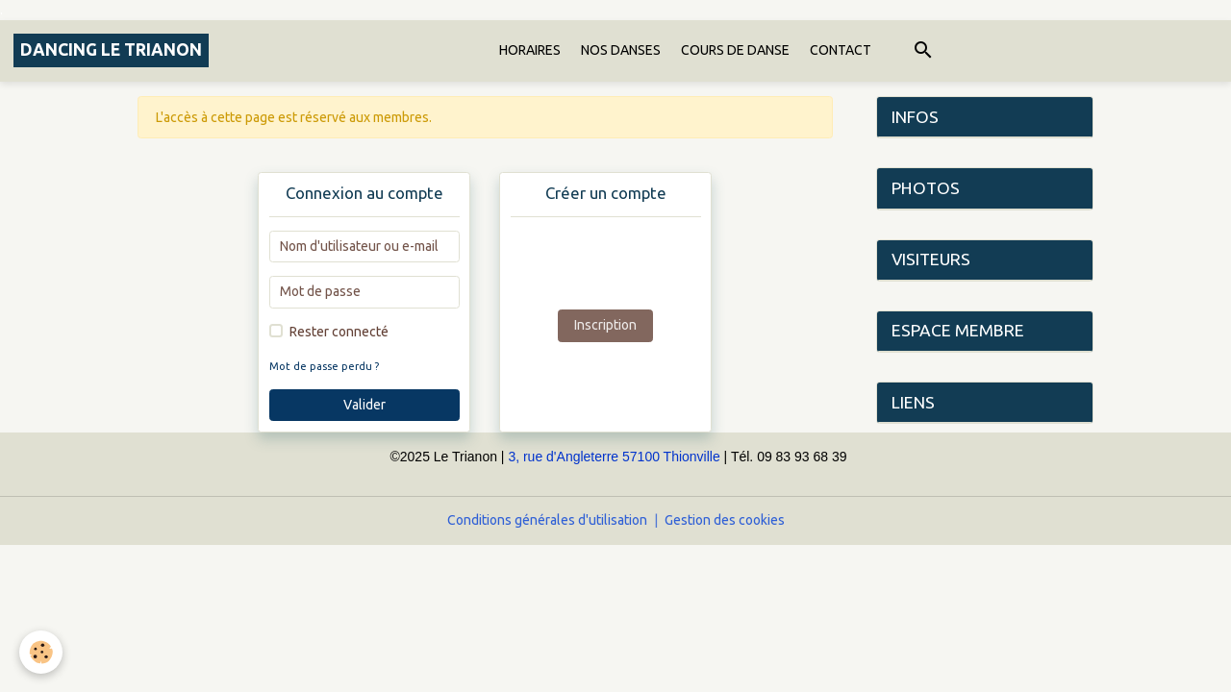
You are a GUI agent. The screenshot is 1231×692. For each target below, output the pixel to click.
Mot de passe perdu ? (324, 366)
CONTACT (840, 50)
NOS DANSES (621, 50)
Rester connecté (339, 331)
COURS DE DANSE (735, 50)
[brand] (111, 50)
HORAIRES (530, 50)
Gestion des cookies (725, 520)
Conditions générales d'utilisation (547, 520)
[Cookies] (41, 652)
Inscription (605, 325)
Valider (364, 404)
